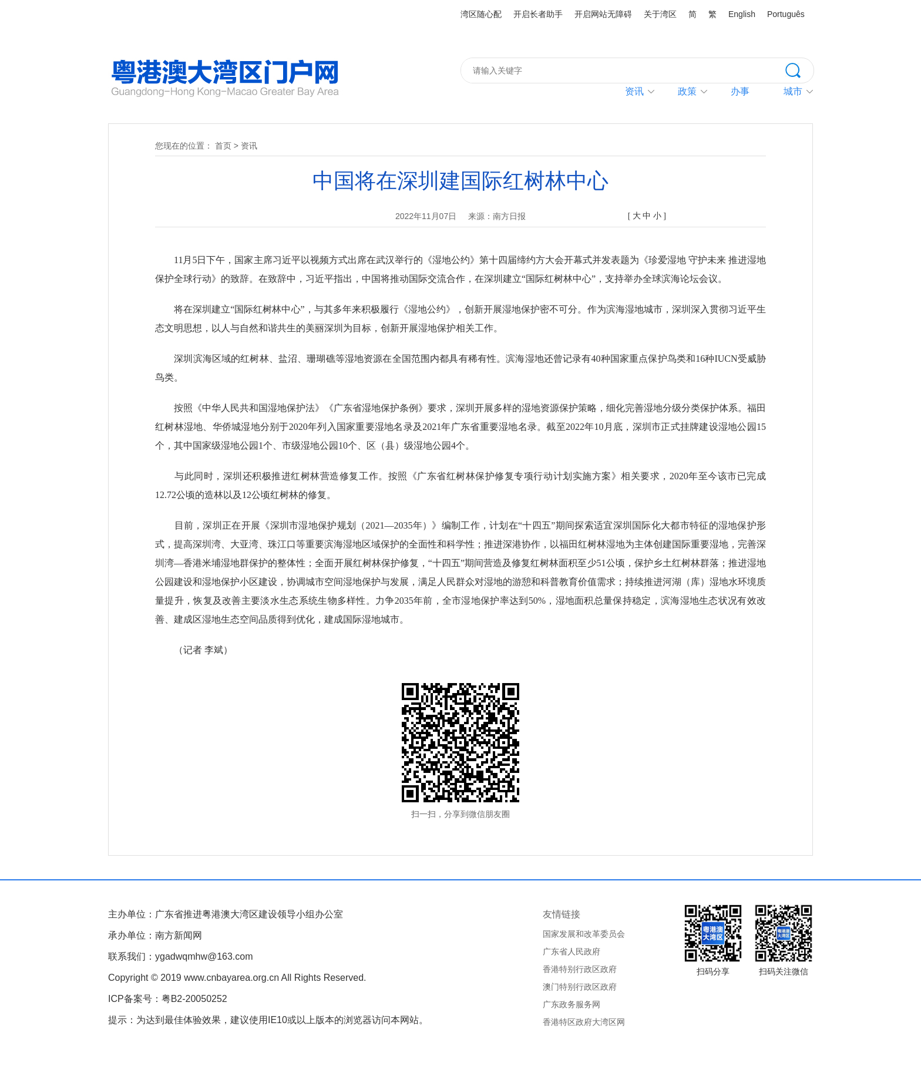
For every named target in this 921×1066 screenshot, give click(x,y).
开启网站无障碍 (603, 14)
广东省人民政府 (571, 951)
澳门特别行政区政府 (580, 986)
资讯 (634, 91)
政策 (687, 91)
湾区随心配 (481, 14)
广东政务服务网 (571, 1004)
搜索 (799, 69)
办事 (740, 91)
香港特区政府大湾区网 (584, 1022)
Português (786, 14)
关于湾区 (660, 14)
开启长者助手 (538, 14)
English (741, 14)
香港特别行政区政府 (580, 969)
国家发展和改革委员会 (584, 934)
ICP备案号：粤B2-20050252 (167, 999)
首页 (223, 145)
